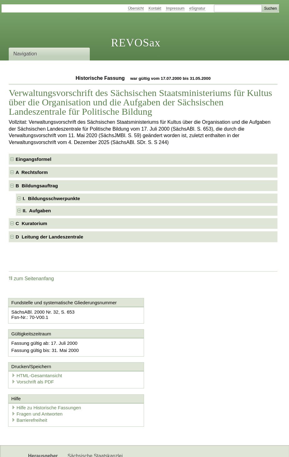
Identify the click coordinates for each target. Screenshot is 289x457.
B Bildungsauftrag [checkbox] (37, 185)
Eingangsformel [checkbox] (33, 159)
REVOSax (136, 42)
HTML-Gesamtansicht (178, 342)
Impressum (175, 8)
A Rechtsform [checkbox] (32, 172)
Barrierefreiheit (29, 388)
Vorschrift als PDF (174, 349)
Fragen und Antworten (37, 382)
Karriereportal (111, 447)
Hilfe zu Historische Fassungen (46, 375)
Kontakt (154, 8)
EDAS (139, 447)
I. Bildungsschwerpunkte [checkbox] (51, 198)
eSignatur (197, 8)
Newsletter (79, 447)
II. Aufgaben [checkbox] (37, 210)
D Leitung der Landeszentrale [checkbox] (49, 236)
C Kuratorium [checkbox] (31, 223)
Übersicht (136, 8)
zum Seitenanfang (31, 278)
